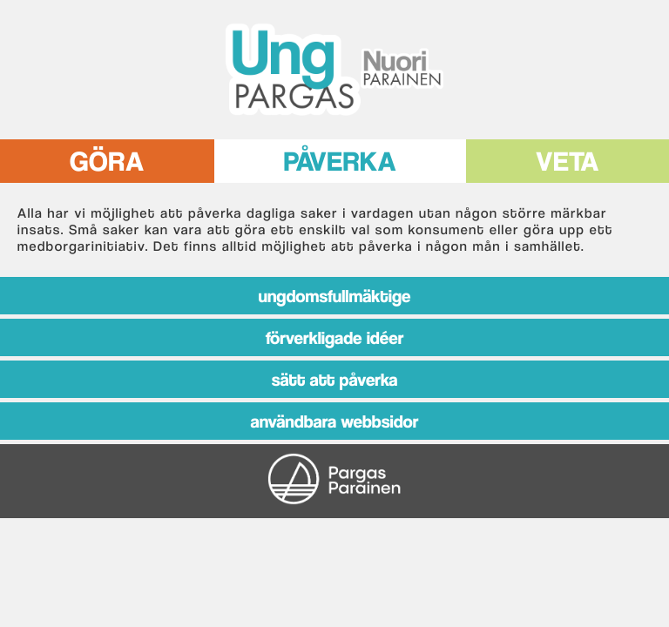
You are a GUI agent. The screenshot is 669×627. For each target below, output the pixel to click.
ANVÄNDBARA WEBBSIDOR (335, 421)
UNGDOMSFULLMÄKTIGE (335, 296)
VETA (567, 157)
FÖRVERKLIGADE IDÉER (335, 337)
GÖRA (107, 157)
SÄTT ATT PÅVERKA (335, 379)
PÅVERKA (340, 157)
